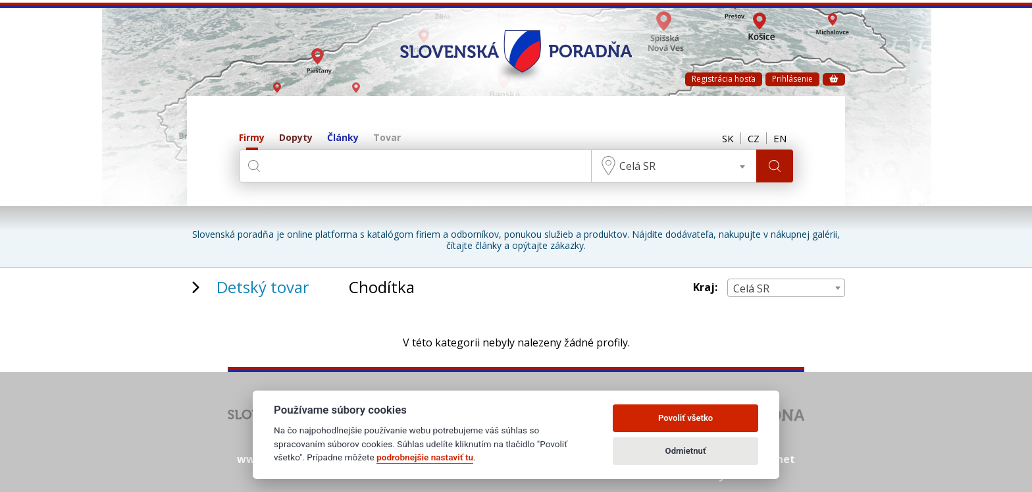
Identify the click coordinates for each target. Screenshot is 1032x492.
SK (728, 138)
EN (780, 138)
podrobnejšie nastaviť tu (424, 457)
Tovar (387, 138)
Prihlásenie (792, 78)
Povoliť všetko (685, 418)
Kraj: (705, 287)
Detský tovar (263, 287)
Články (343, 138)
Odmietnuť (685, 451)
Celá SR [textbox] (637, 166)
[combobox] (674, 166)
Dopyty (296, 138)
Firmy (252, 138)
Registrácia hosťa (724, 78)
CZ (754, 138)
